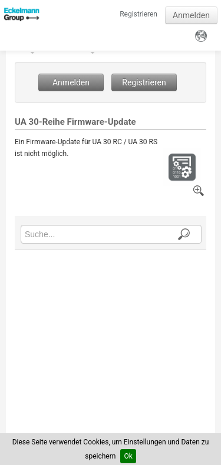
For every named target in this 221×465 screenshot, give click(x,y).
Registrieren (138, 14)
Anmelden (191, 15)
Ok (128, 456)
